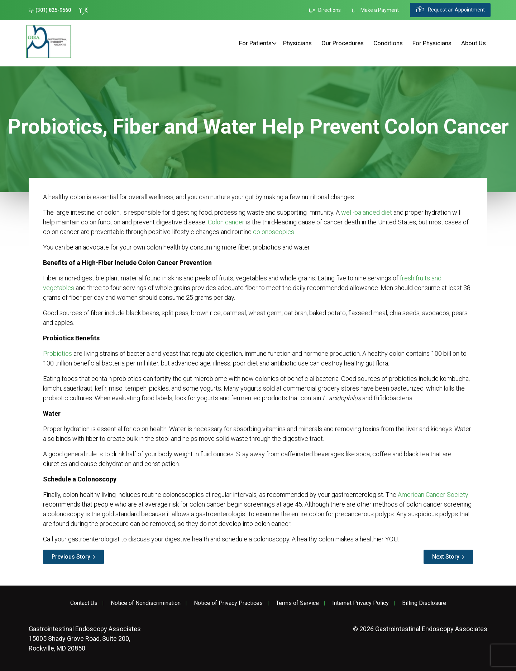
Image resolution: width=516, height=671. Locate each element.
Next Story (445, 556)
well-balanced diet (366, 212)
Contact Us (83, 603)
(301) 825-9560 (50, 10)
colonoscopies (273, 232)
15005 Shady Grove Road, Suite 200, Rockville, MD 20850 (85, 638)
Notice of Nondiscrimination (146, 603)
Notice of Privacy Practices (228, 603)
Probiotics (57, 353)
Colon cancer (226, 222)
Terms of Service (297, 603)
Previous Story (71, 556)
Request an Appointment (450, 10)
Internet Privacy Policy (360, 603)
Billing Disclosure (424, 603)
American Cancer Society (433, 494)
